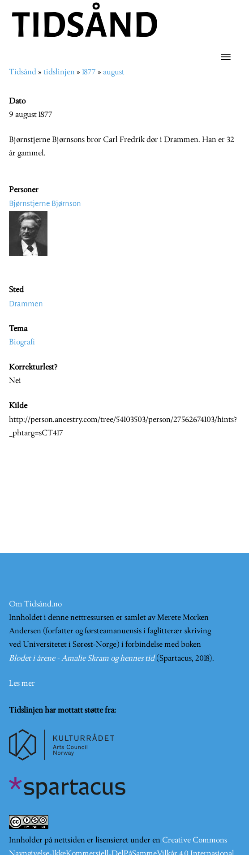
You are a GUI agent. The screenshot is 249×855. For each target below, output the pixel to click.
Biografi (22, 342)
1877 (89, 72)
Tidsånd (22, 72)
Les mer (22, 683)
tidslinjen (59, 72)
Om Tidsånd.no (35, 604)
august (113, 72)
